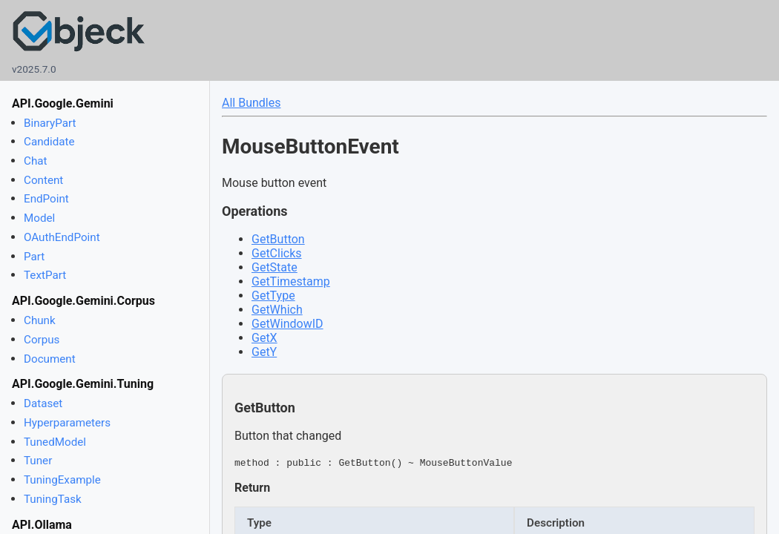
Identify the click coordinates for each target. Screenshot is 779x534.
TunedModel (55, 442)
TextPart (45, 275)
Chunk (40, 320)
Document (50, 359)
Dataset (43, 403)
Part (34, 256)
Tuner (38, 460)
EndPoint (46, 198)
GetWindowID (287, 324)
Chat (35, 161)
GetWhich (277, 310)
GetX (264, 338)
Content (43, 180)
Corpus (41, 339)
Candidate (49, 141)
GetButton (278, 239)
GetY (264, 352)
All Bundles (251, 103)
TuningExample (62, 480)
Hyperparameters (67, 422)
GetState (275, 267)
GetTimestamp (291, 281)
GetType (273, 296)
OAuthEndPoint (62, 237)
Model (39, 218)
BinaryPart (50, 123)
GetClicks (277, 253)
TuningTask (53, 499)
